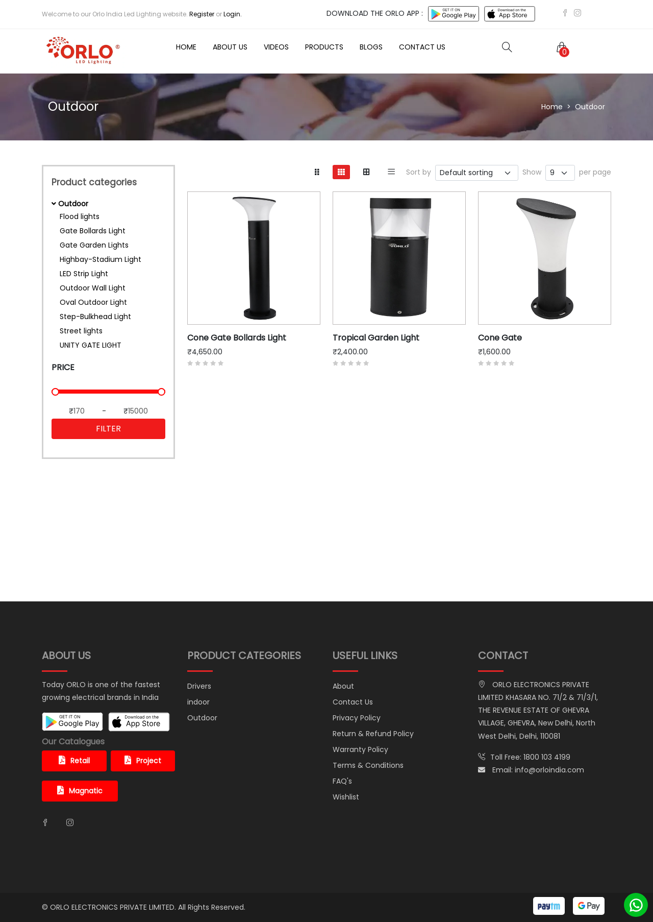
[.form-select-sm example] (560, 173)
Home (186, 47)
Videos (276, 47)
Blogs (371, 47)
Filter (108, 428)
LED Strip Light (84, 274)
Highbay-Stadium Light (100, 259)
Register (201, 14)
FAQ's (342, 781)
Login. (232, 14)
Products (324, 47)
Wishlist (346, 797)
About (343, 686)
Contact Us (422, 47)
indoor (198, 702)
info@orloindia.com (549, 770)
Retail (74, 761)
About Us (230, 47)
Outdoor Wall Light (92, 288)
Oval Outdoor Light (93, 302)
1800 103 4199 (546, 757)
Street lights (81, 331)
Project (142, 761)
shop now (108, 574)
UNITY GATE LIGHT (90, 345)
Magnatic (80, 791)
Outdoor (202, 718)
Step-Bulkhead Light (95, 316)
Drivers (199, 686)
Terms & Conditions (368, 765)
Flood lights (79, 216)
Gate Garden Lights (94, 245)
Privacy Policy (357, 718)
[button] (559, 47)
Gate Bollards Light (92, 231)
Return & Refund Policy (373, 734)
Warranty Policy (360, 749)
